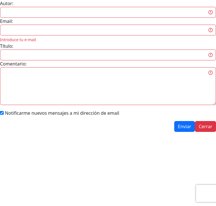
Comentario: (13, 64)
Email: (6, 21)
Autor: (6, 3)
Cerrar (205, 126)
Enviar (184, 126)
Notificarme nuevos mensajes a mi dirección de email (62, 113)
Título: (6, 46)
